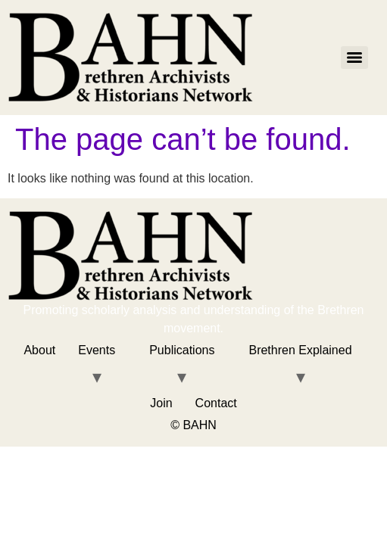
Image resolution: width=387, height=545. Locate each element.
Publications (181, 350)
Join (161, 403)
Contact (216, 403)
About (39, 350)
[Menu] (354, 57)
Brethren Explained (299, 350)
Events (96, 350)
